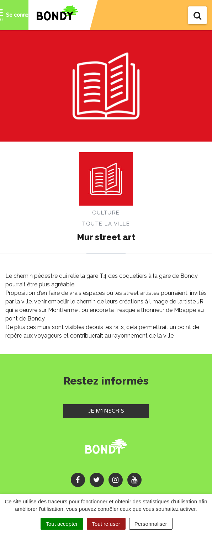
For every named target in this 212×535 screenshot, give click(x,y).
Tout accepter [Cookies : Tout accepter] (62, 524)
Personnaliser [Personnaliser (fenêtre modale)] (150, 524)
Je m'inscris (118, 410)
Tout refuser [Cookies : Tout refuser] (106, 524)
